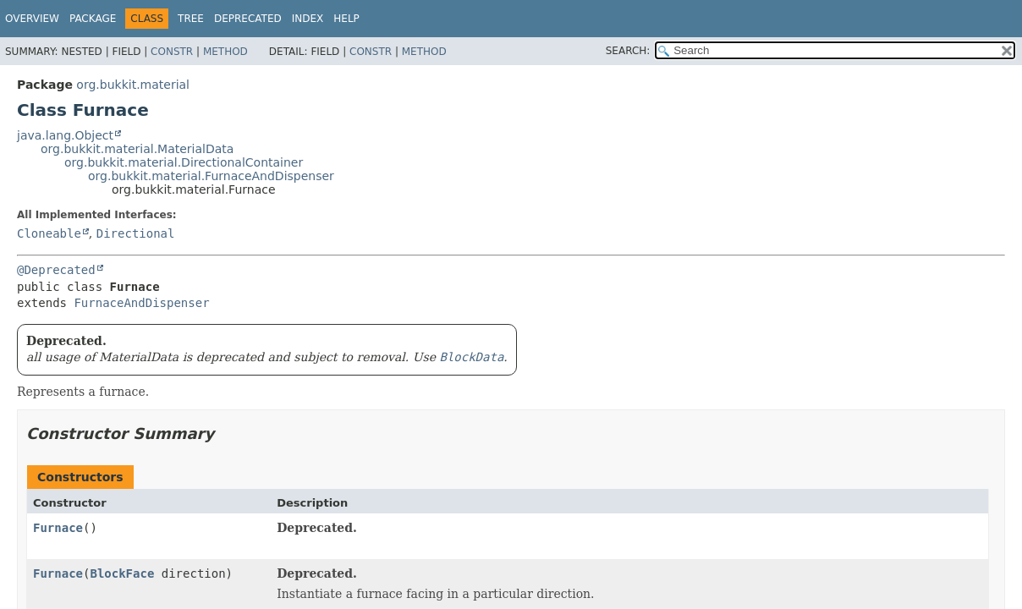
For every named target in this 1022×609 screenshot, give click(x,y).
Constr (172, 52)
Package (92, 19)
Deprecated (248, 19)
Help (346, 19)
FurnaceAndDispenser (141, 303)
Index (308, 19)
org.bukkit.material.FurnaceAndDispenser (211, 176)
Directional (135, 233)
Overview (32, 19)
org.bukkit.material (133, 84)
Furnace (58, 528)
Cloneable (49, 233)
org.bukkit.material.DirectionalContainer (183, 162)
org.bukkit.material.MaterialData (137, 149)
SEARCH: (628, 51)
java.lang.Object (65, 135)
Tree (191, 19)
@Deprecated (56, 270)
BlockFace (122, 573)
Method (225, 52)
